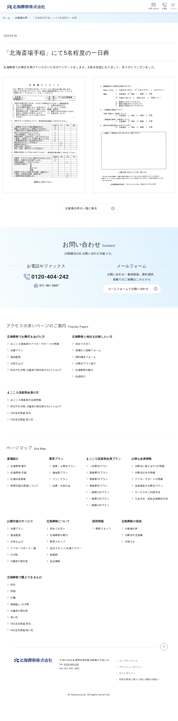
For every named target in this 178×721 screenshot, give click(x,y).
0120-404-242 (71, 664)
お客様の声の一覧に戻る (81, 208)
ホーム (6, 17)
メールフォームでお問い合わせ (128, 289)
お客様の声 (21, 17)
